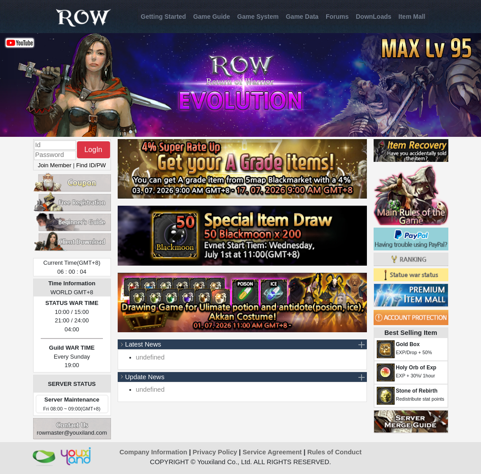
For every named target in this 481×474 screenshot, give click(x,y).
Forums (337, 16)
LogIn (93, 149)
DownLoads (373, 16)
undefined (150, 357)
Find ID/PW (91, 165)
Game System (258, 16)
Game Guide (211, 16)
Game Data (302, 16)
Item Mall (412, 16)
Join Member (54, 165)
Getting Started (163, 16)
